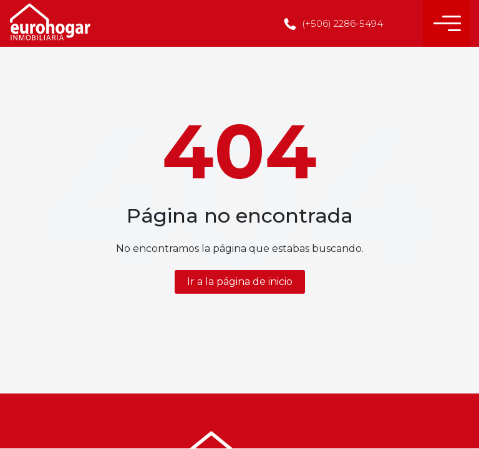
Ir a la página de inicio (240, 281)
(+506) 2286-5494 (333, 23)
